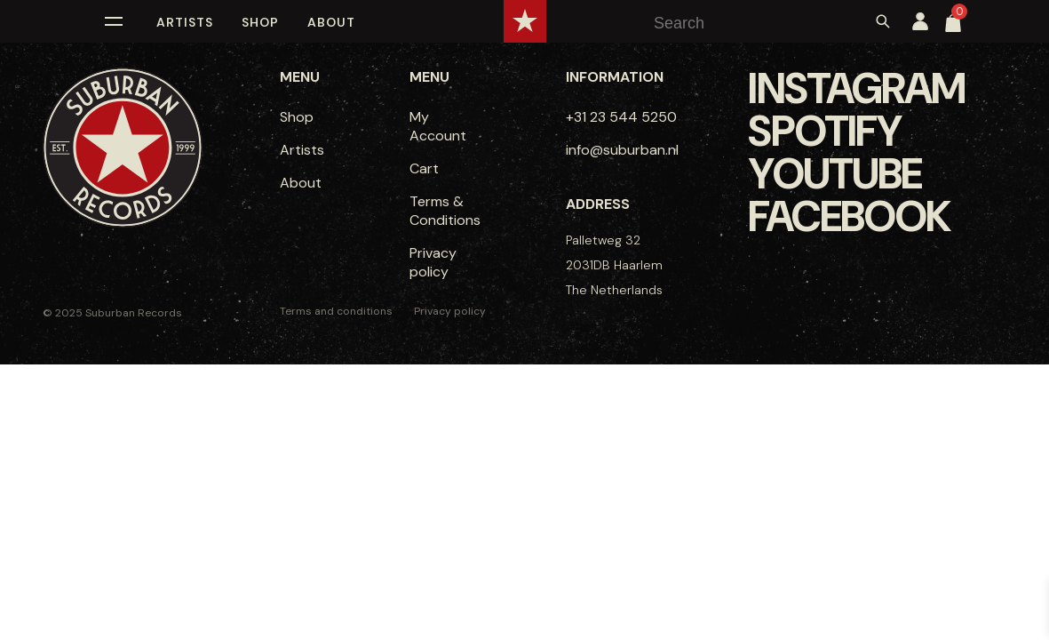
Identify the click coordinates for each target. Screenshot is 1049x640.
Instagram (856, 88)
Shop (260, 22)
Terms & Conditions (445, 210)
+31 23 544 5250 (621, 117)
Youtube (834, 174)
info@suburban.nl (622, 149)
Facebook (849, 216)
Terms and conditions (336, 311)
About (331, 22)
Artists (184, 22)
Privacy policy (433, 262)
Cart (424, 168)
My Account (437, 126)
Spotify (824, 131)
